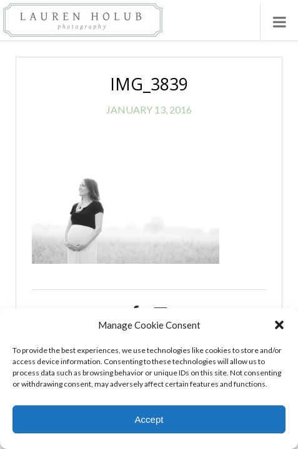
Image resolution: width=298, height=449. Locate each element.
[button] (279, 325)
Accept (149, 419)
